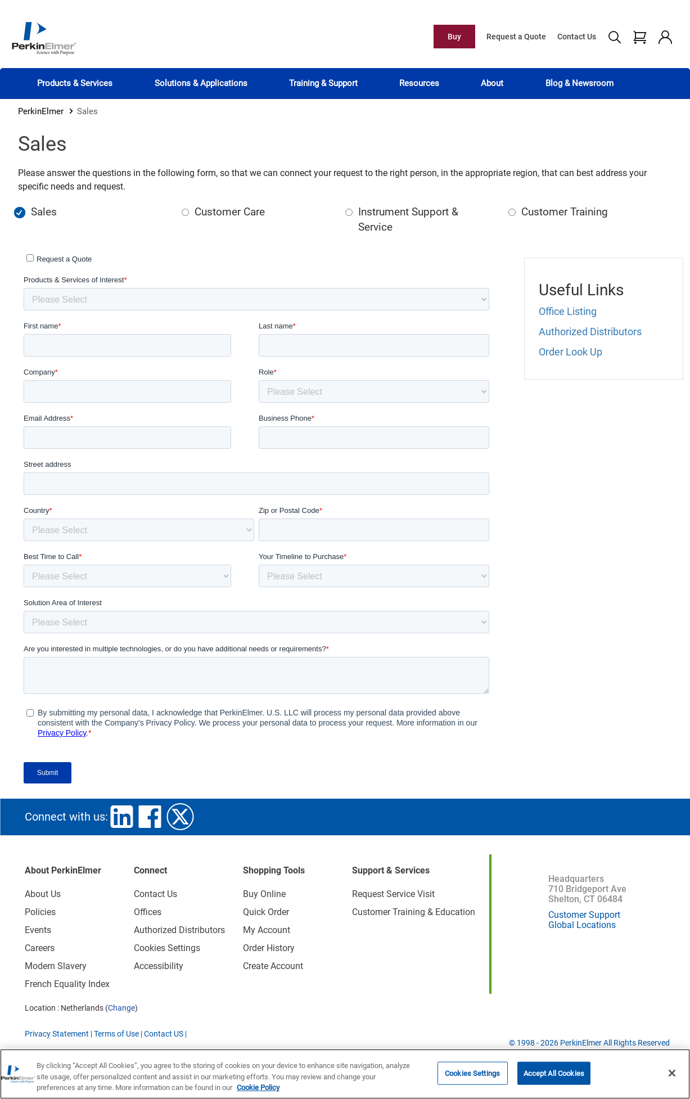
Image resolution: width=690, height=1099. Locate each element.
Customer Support (584, 914)
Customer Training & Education (413, 912)
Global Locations (582, 925)
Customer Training (564, 211)
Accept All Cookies (554, 1073)
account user (665, 36)
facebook (150, 816)
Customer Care (230, 211)
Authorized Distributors (590, 331)
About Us (43, 894)
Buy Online (264, 894)
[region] (345, 1074)
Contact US (163, 1033)
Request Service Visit (393, 894)
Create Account (273, 966)
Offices (147, 912)
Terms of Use (116, 1033)
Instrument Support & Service (408, 219)
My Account (266, 930)
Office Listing (568, 311)
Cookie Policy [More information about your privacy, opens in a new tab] (258, 1087)
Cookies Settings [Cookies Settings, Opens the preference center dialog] (472, 1073)
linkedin (122, 816)
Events (38, 930)
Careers (40, 948)
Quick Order (266, 912)
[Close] (672, 1073)
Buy (454, 36)
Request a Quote (516, 36)
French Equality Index (67, 984)
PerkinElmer (41, 111)
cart (640, 36)
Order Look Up (570, 352)
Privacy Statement (57, 1033)
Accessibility (158, 966)
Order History (269, 948)
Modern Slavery (56, 966)
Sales (44, 211)
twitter (180, 816)
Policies (40, 912)
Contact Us (576, 36)
